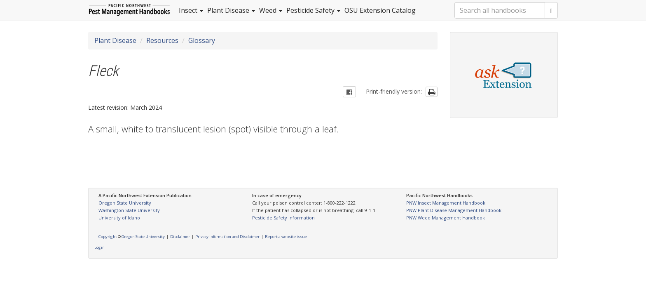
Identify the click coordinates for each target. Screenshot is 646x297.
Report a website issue (286, 236)
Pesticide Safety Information (283, 217)
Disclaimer (180, 236)
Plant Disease (231, 10)
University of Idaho (119, 217)
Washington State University (129, 210)
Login (99, 247)
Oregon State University (124, 203)
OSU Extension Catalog (380, 10)
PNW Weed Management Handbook (445, 217)
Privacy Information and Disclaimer (227, 236)
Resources (162, 40)
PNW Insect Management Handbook (445, 203)
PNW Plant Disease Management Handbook (453, 210)
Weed (270, 10)
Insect (191, 10)
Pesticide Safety (313, 10)
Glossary (201, 40)
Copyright (107, 236)
